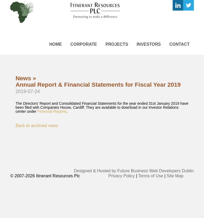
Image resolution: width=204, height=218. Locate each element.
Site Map (175, 176)
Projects (116, 44)
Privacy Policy (121, 176)
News (23, 78)
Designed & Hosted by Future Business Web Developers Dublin (134, 171)
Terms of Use (150, 176)
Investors (149, 44)
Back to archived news (36, 125)
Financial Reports (51, 111)
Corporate (83, 44)
